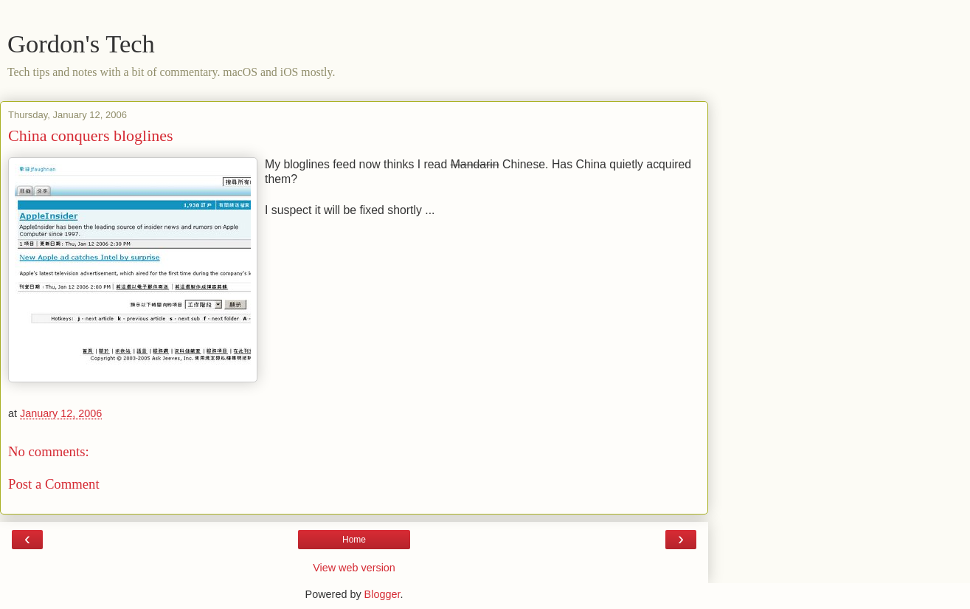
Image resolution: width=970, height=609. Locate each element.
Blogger (382, 594)
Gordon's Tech (81, 44)
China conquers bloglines (90, 135)
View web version (354, 568)
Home (354, 539)
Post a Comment (54, 484)
